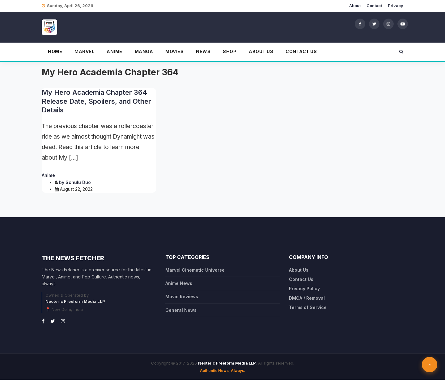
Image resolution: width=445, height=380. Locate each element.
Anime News (178, 283)
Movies (174, 51)
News (203, 51)
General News (181, 310)
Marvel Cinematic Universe (195, 270)
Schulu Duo (78, 182)
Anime (114, 51)
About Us (261, 51)
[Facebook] (360, 24)
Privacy (395, 5)
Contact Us (301, 51)
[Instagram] (388, 24)
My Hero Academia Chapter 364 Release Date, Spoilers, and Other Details (96, 101)
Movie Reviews (181, 296)
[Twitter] (374, 24)
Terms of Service (308, 307)
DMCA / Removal (307, 298)
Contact (374, 5)
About (355, 5)
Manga (144, 51)
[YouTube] (402, 24)
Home (55, 51)
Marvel (84, 51)
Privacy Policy (304, 288)
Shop (229, 51)
